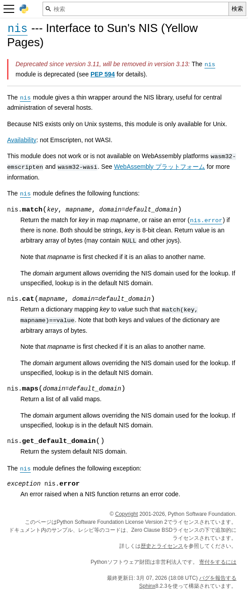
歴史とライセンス (162, 546)
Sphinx (147, 586)
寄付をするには (217, 562)
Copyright (126, 514)
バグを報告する (217, 578)
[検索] (135, 9)
